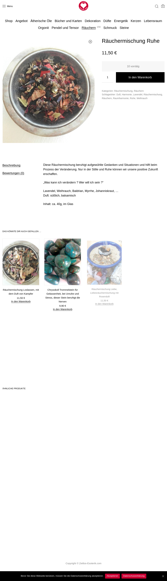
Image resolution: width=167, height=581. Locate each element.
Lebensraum (153, 21)
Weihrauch (142, 98)
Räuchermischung (123, 91)
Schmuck (110, 28)
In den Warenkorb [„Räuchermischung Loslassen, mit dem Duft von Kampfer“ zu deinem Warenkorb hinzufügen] (20, 301)
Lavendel (137, 94)
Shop (9, 21)
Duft (118, 94)
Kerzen (136, 21)
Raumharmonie (121, 98)
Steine (124, 28)
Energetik (121, 21)
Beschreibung (11, 165)
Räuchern (89, 28)
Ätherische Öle (41, 21)
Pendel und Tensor (65, 28)
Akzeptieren (112, 576)
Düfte (107, 21)
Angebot (21, 21)
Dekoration (93, 21)
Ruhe (132, 98)
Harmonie (127, 94)
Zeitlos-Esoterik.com (90, 563)
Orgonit (43, 28)
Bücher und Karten (68, 21)
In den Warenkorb (140, 77)
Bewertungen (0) (13, 173)
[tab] (18, 165)
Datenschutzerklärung (133, 576)
